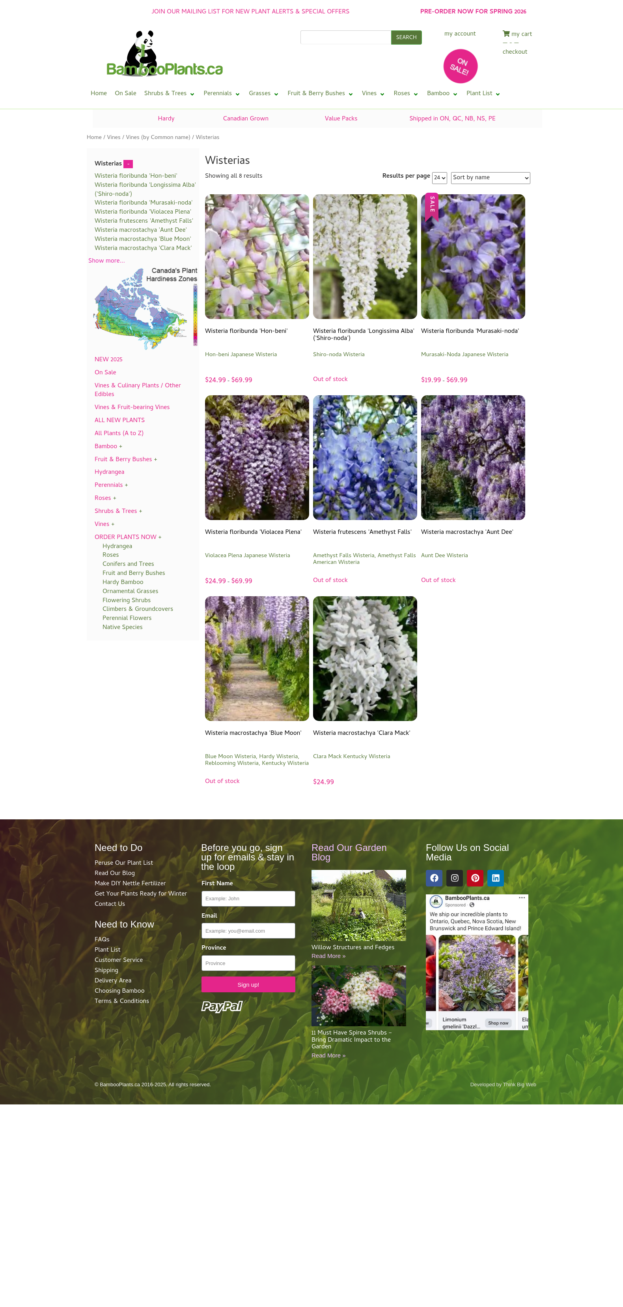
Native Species (123, 628)
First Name (217, 884)
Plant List (107, 950)
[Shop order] (490, 178)
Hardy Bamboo (123, 583)
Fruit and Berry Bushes (134, 574)
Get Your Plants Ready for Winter (141, 894)
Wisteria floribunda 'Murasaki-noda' (144, 203)
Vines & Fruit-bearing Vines (132, 408)
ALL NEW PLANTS (120, 421)
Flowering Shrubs (127, 601)
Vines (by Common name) (158, 138)
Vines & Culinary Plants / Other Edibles (138, 390)
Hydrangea (109, 473)
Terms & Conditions (122, 1002)
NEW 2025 (109, 360)
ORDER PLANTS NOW (126, 538)
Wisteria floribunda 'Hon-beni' (136, 176)
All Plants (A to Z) (119, 434)
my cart (517, 35)
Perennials (109, 486)
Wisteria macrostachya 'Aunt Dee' (141, 230)
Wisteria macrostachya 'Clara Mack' (143, 249)
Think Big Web (519, 1084)
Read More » (329, 955)
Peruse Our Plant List (124, 863)
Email (209, 916)
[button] (170, 94)
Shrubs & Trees (116, 512)
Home (94, 138)
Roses (103, 499)
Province (213, 948)
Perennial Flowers (127, 619)
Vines (113, 138)
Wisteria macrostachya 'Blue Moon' (143, 240)
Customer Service (119, 961)
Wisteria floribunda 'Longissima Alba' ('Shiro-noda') (145, 190)
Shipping (106, 971)
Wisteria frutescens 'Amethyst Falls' (144, 221)
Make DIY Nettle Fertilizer (130, 884)
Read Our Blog (115, 874)
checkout (515, 52)
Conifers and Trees (128, 565)
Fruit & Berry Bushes (123, 460)
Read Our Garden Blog (349, 852)
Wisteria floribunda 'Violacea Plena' (143, 212)
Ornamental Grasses (131, 592)
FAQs (102, 940)
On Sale (105, 373)
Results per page (406, 176)
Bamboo (106, 447)
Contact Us (110, 905)
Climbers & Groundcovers (138, 610)
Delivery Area (113, 981)
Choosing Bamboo (120, 991)
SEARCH (406, 38)
